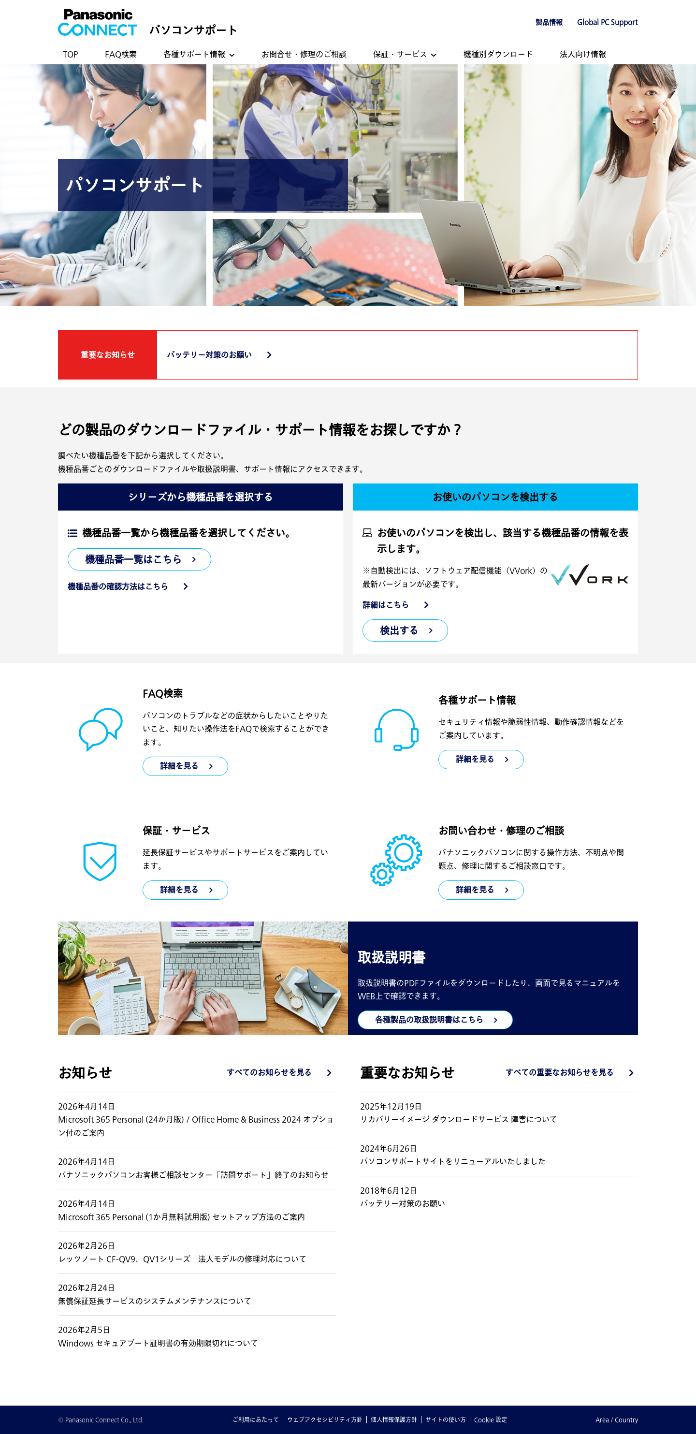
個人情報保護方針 (394, 1419)
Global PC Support (607, 22)
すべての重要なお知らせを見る (560, 1072)
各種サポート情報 (194, 54)
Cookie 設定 (490, 1419)
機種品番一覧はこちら (133, 559)
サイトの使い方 (445, 1419)
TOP (70, 54)
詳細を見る (475, 759)
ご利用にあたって (255, 1419)
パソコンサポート (193, 30)
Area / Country (616, 1419)
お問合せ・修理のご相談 (304, 54)
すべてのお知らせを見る (269, 1072)
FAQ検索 (121, 54)
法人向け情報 (583, 54)
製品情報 (549, 22)
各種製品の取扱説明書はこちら (429, 1020)
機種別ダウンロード (498, 54)
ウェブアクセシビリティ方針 (324, 1419)
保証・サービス (400, 54)
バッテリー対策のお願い (209, 355)
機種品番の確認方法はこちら (118, 586)
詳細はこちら (385, 605)
